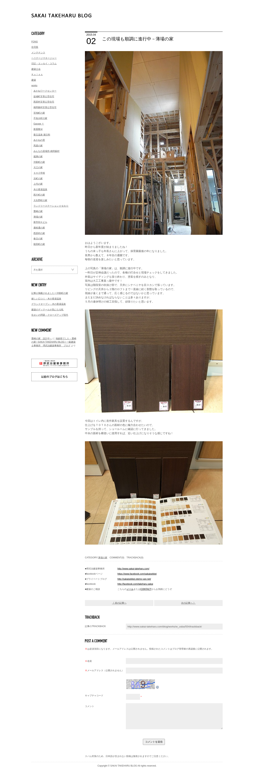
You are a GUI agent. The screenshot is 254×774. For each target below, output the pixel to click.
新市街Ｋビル (40, 222)
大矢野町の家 (40, 200)
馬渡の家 (38, 145)
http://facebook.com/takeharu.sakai (135, 584)
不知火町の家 (40, 118)
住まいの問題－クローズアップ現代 (49, 315)
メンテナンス (38, 52)
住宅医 (34, 47)
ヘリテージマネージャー (44, 58)
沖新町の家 (39, 162)
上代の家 (38, 184)
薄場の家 (38, 216)
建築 (33, 80)
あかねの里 (39, 140)
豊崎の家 (38, 211)
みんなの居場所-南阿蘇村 (46, 151)
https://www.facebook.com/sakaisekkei (137, 574)
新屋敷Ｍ (38, 129)
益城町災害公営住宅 (43, 96)
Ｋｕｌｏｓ (37, 74)
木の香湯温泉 (40, 189)
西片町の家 (39, 194)
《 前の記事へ (119, 603)
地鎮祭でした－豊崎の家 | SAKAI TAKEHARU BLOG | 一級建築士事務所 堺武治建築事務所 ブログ (53, 342)
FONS (34, 41)
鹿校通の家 (39, 227)
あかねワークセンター (44, 91)
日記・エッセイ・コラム (44, 63)
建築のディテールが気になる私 (47, 309)
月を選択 (38, 269)
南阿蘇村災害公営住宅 (44, 107)
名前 (88, 661)
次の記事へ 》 (188, 603)
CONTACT (145, 589)
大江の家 (38, 167)
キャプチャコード (94, 695)
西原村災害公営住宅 (43, 101)
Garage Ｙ (38, 123)
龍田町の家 (39, 244)
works (34, 85)
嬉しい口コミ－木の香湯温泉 (46, 298)
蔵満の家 (38, 156)
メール (130, 589)
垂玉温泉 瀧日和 (41, 134)
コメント (89, 706)
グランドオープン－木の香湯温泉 (48, 304)
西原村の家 (39, 233)
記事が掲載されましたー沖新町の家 (49, 293)
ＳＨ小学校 (39, 173)
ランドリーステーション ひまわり (50, 206)
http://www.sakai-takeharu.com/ (133, 568)
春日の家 (38, 238)
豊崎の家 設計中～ (41, 338)
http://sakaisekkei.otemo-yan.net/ (134, 579)
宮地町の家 (39, 113)
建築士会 (36, 69)
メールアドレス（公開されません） (104, 670)
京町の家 (38, 178)
